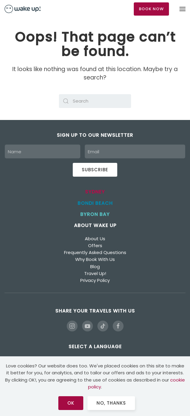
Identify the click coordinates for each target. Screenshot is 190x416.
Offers (95, 245)
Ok (70, 403)
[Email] (135, 151)
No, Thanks (111, 403)
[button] (182, 8)
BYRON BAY (95, 214)
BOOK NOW (151, 9)
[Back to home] (23, 8)
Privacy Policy (95, 280)
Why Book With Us (95, 259)
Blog (95, 266)
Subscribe (95, 169)
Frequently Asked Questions (95, 252)
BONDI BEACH (95, 203)
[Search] (95, 101)
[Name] (42, 151)
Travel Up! (95, 273)
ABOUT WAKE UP (95, 225)
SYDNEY (95, 191)
